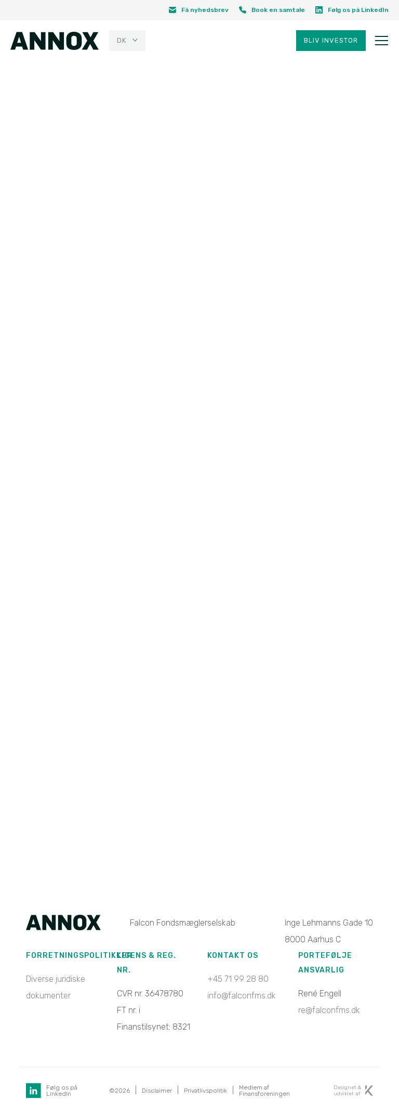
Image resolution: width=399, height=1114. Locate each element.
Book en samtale (272, 10)
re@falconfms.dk (329, 1010)
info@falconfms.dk (241, 996)
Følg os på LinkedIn (352, 10)
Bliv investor (331, 41)
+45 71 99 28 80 (238, 979)
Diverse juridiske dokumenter (55, 987)
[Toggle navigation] (382, 41)
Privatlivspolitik (205, 1090)
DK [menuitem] (121, 41)
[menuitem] (127, 41)
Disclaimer (157, 1090)
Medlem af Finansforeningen (264, 1090)
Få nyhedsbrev (199, 10)
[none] (126, 41)
